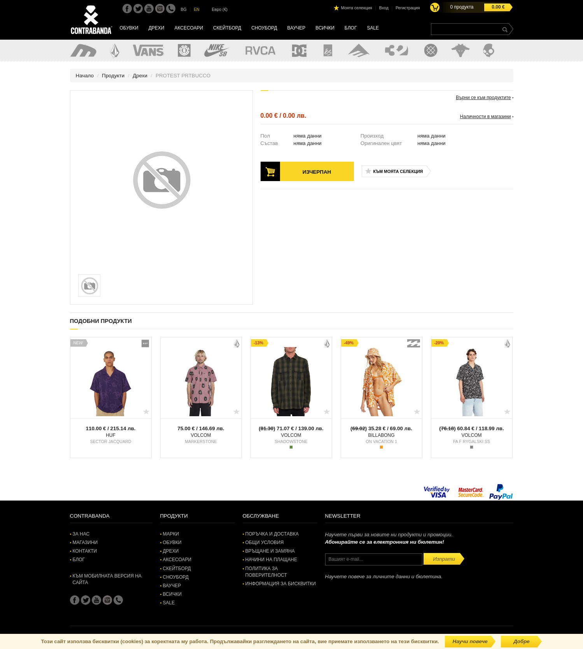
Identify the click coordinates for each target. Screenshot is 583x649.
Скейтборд (227, 28)
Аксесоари (188, 28)
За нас (81, 534)
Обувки (129, 28)
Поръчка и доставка (272, 534)
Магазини (85, 542)
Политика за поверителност (266, 572)
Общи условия (264, 542)
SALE (373, 28)
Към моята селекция (398, 171)
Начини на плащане (271, 559)
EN (197, 9)
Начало (85, 76)
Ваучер (296, 28)
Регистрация (408, 7)
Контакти (85, 551)
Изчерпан (317, 172)
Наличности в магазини (485, 116)
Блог (351, 28)
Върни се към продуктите (483, 97)
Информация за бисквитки (280, 583)
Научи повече (470, 641)
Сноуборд (264, 28)
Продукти (113, 76)
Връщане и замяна (270, 551)
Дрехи (157, 28)
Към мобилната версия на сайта (107, 579)
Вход (384, 7)
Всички (324, 28)
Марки (171, 534)
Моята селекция (356, 7)
